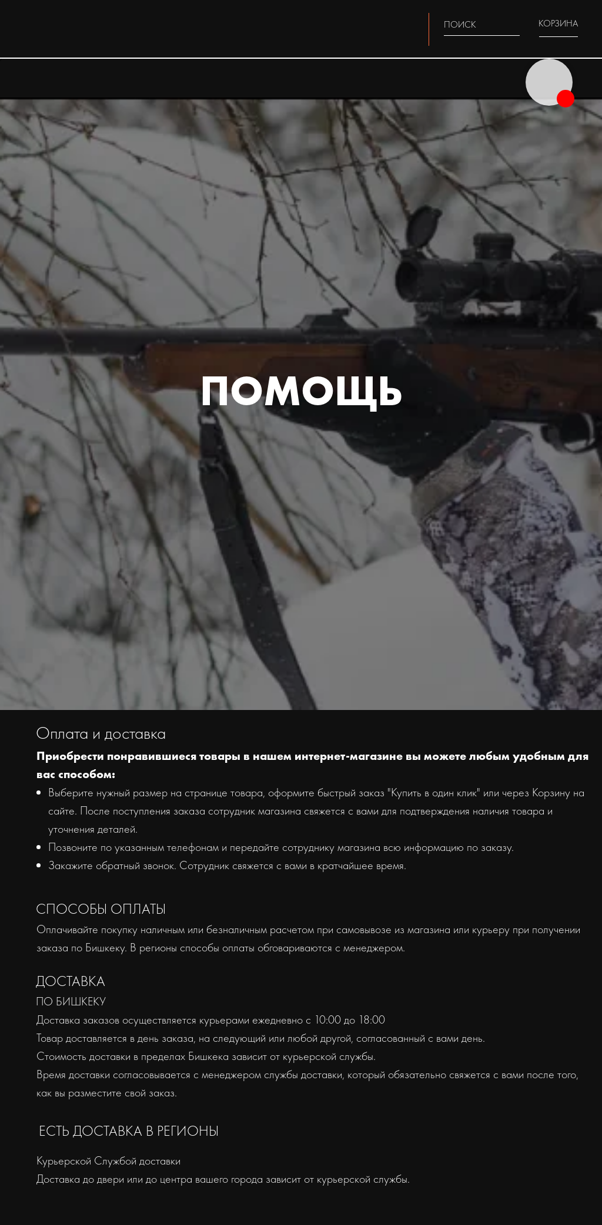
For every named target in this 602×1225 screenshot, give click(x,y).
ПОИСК (460, 24)
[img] (512, 23)
